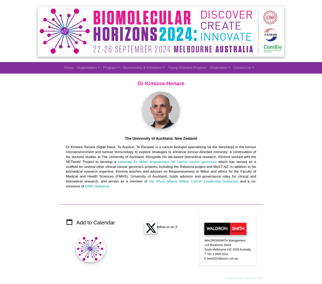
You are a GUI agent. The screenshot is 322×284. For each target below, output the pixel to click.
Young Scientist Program (187, 68)
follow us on (160, 223)
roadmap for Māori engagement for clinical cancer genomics (167, 161)
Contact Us (242, 68)
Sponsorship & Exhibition (142, 68)
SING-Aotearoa (98, 186)
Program (110, 68)
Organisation (87, 68)
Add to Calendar (96, 218)
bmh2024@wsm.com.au (222, 254)
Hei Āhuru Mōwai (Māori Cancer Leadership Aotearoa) (193, 181)
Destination (219, 68)
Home (69, 68)
